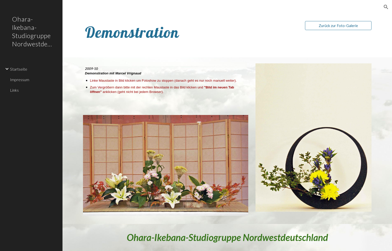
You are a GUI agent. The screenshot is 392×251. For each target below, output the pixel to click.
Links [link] (14, 90)
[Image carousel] (314, 140)
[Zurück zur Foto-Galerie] (338, 25)
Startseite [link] (18, 69)
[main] (153, 32)
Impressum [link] (19, 79)
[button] (386, 7)
